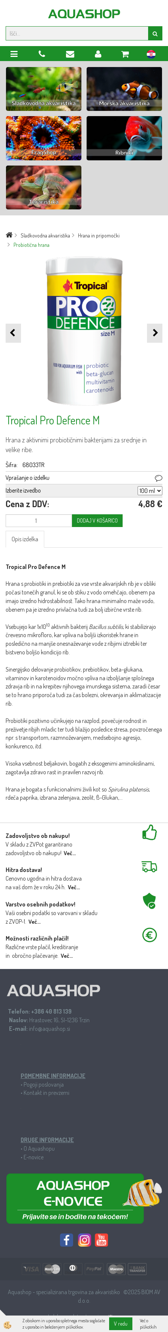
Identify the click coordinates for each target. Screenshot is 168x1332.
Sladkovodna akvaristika (45, 235)
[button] (154, 333)
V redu (121, 1323)
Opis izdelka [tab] (25, 539)
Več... (70, 853)
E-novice (34, 1157)
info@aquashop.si (49, 1028)
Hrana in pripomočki (99, 235)
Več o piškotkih (148, 1324)
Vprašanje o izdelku (28, 477)
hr (151, 55)
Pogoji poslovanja (44, 1084)
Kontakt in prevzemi (46, 1092)
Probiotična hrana (32, 245)
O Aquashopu (39, 1148)
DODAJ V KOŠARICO (97, 520)
